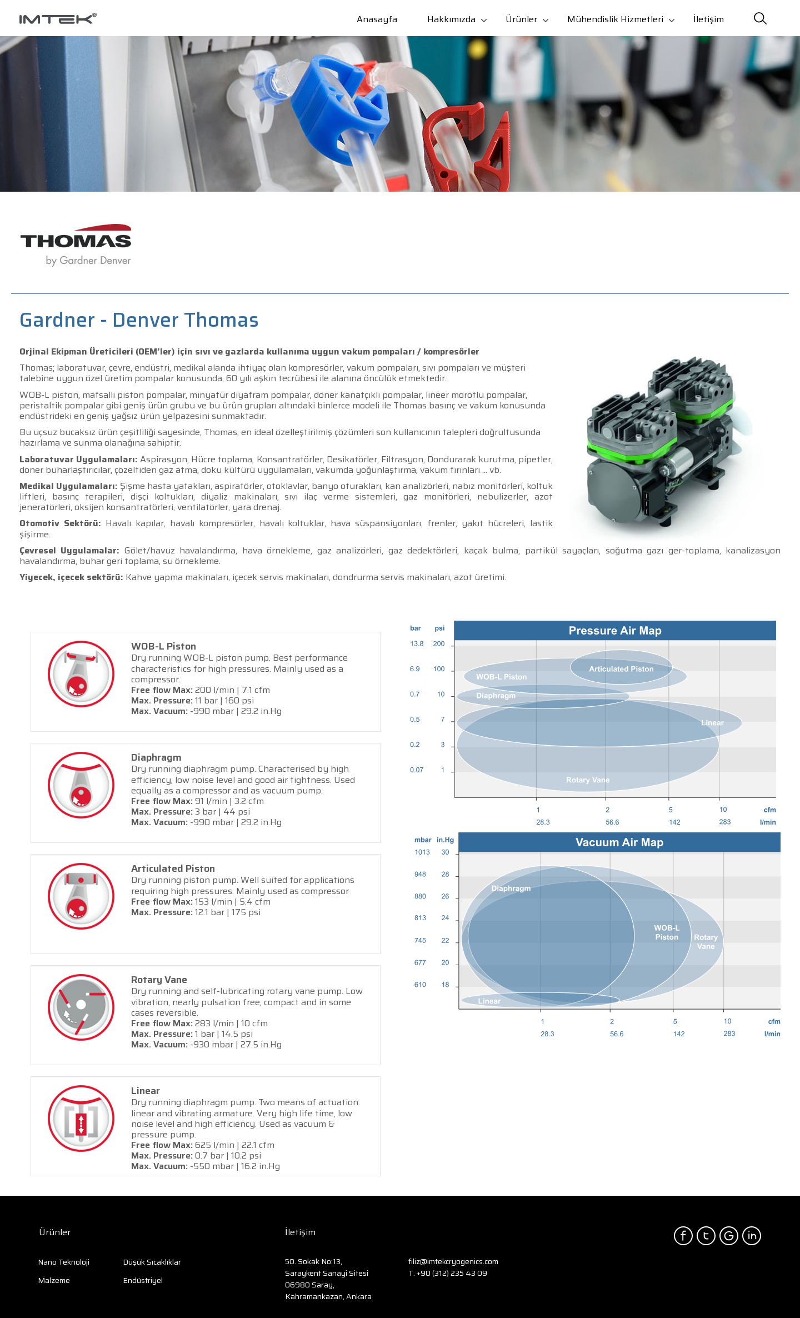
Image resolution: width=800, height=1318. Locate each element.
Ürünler (521, 19)
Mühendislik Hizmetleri (615, 19)
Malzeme (54, 1280)
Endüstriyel (143, 1280)
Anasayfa (377, 19)
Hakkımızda (451, 19)
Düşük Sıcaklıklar (152, 1262)
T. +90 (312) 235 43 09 (447, 1273)
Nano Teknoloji (63, 1262)
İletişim (708, 19)
